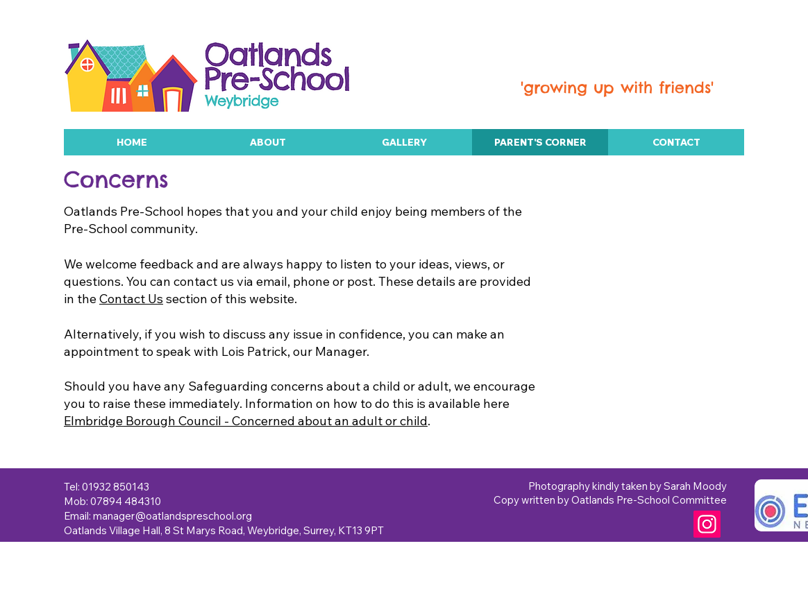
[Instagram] (707, 524)
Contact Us (131, 299)
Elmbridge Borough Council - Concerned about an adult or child (246, 421)
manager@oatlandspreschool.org (172, 515)
